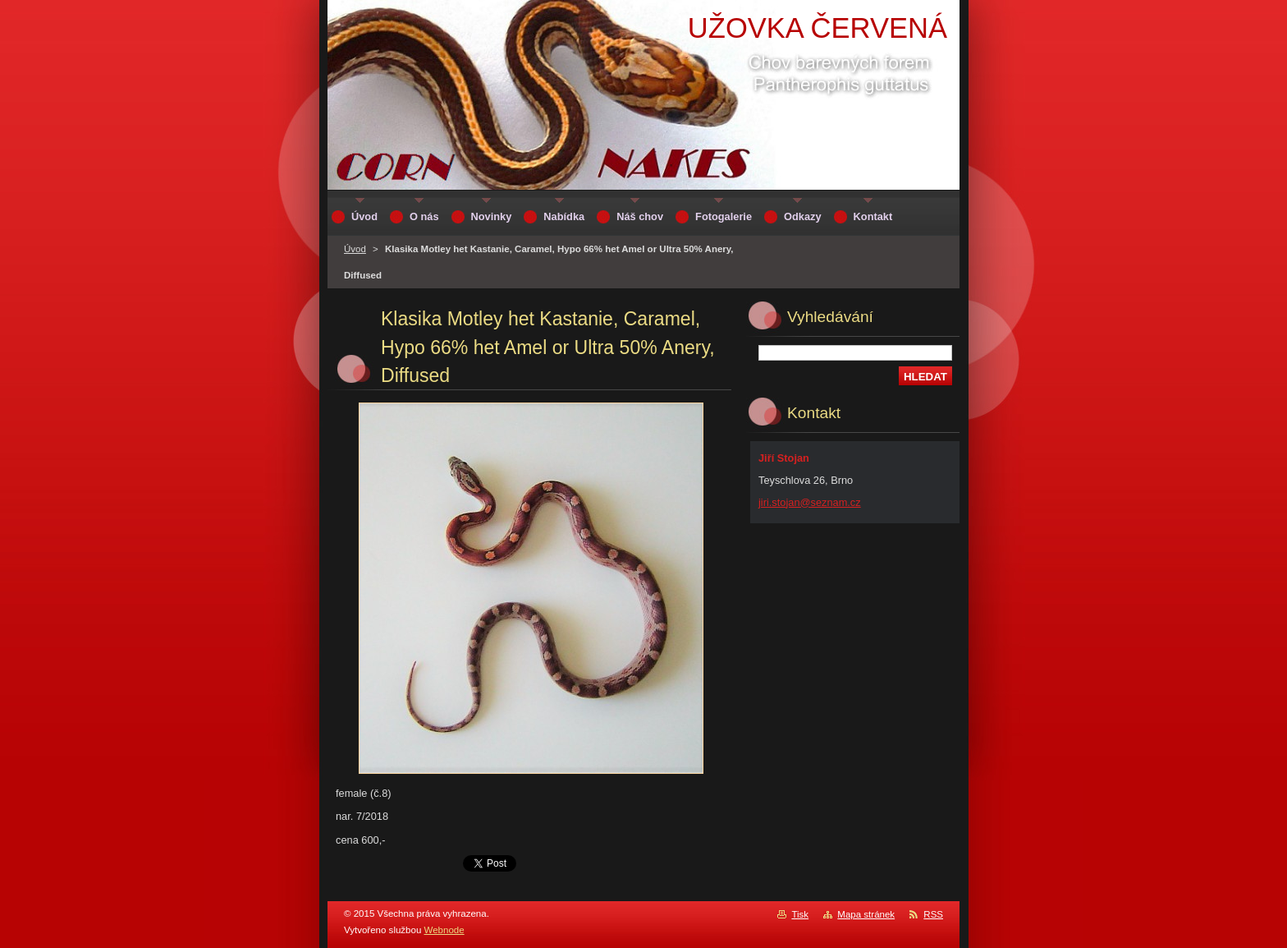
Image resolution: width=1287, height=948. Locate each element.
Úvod (355, 249)
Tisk (799, 914)
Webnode (444, 930)
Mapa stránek (866, 914)
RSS (933, 914)
